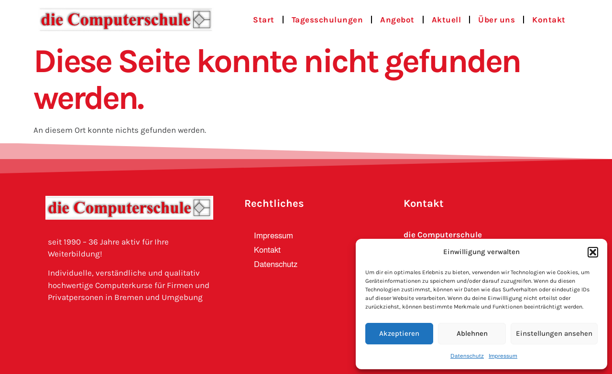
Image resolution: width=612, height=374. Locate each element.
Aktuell (446, 19)
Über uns (496, 19)
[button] (593, 252)
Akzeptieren (399, 333)
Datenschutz (467, 356)
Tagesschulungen (327, 19)
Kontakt (549, 19)
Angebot (397, 19)
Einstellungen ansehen (554, 333)
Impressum (503, 356)
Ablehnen (472, 333)
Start (263, 19)
